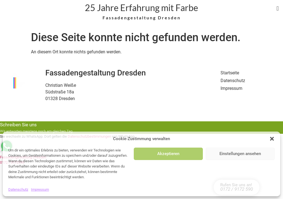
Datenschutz (18, 189)
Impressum (40, 189)
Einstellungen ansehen (240, 153)
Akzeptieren (168, 153)
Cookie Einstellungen (241, 100)
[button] (272, 139)
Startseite (230, 72)
